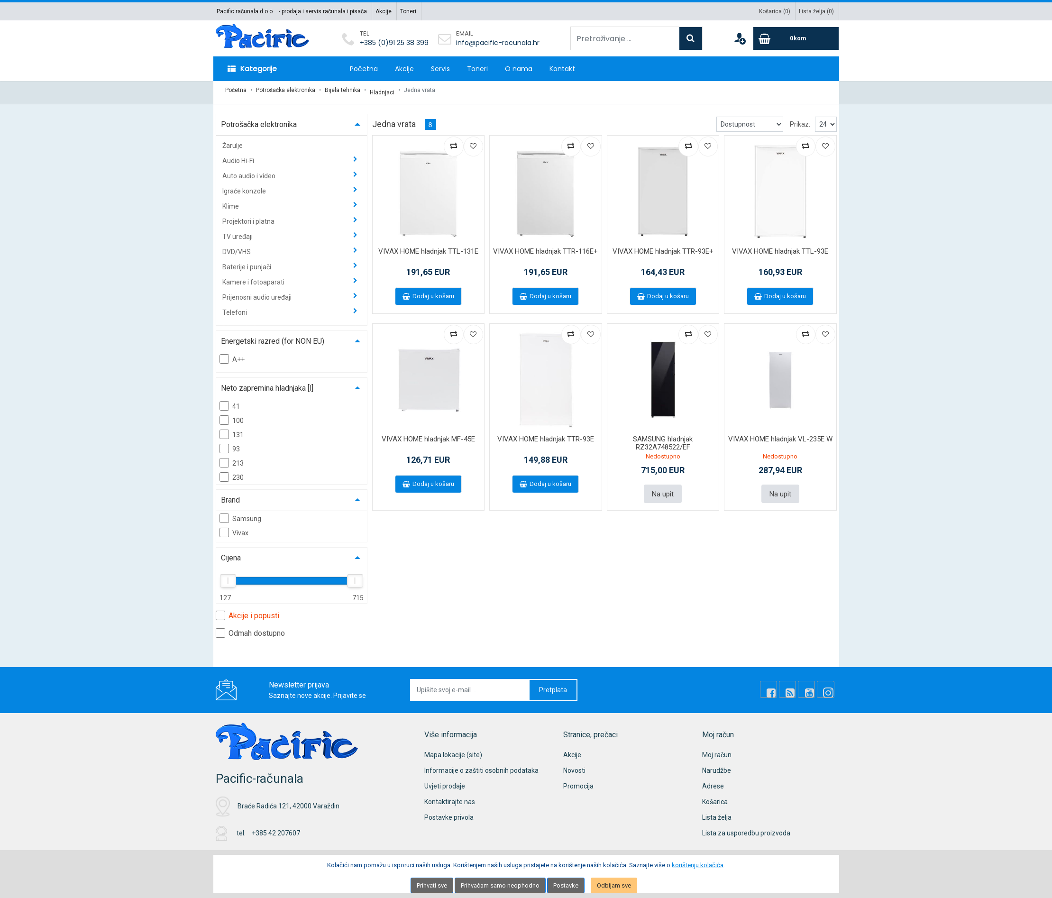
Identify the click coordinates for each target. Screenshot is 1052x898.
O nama (518, 68)
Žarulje (232, 141)
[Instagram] (827, 685)
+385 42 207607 (276, 829)
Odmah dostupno (250, 628)
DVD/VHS (237, 247)
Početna (364, 68)
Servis (440, 68)
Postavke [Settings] (565, 885)
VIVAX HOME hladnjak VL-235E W (780, 435)
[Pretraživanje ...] (625, 38)
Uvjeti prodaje (444, 781)
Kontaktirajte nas (449, 797)
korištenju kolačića (697, 865)
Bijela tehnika (342, 90)
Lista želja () (816, 11)
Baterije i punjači (247, 262)
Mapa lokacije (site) (453, 750)
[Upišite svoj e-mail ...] (470, 685)
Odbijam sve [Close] (614, 885)
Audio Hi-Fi (239, 156)
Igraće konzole (244, 186)
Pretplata (553, 685)
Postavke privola (449, 812)
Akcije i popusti (247, 610)
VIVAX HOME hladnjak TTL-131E (428, 246)
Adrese (713, 781)
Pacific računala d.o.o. (245, 11)
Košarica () (774, 11)
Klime (231, 201)
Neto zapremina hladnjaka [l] (267, 383)
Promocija (578, 781)
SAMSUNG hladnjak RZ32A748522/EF (663, 439)
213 (232, 458)
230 (232, 472)
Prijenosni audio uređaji (257, 292)
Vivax (234, 527)
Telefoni (235, 308)
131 (232, 429)
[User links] (739, 38)
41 (230, 401)
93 (230, 444)
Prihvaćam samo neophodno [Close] (500, 885)
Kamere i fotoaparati (254, 277)
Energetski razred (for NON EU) (272, 336)
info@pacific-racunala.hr (498, 42)
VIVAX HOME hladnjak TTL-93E (780, 246)
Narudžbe (716, 766)
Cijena (231, 553)
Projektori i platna (249, 216)
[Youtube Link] (811, 685)
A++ (232, 354)
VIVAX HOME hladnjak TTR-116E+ (545, 246)
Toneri (408, 11)
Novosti (574, 766)
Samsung (240, 513)
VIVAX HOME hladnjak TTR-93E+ (663, 246)
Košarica (715, 797)
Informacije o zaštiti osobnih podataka (481, 766)
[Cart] (796, 38)
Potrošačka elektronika (285, 90)
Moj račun (717, 750)
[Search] (690, 38)
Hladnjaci (382, 90)
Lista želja (717, 812)
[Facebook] (779, 685)
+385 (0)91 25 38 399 (394, 42)
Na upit (663, 489)
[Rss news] (795, 685)
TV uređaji (238, 232)
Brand (230, 495)
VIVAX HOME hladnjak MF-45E (428, 435)
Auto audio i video (249, 171)
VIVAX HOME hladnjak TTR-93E (545, 435)
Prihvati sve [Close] (432, 885)
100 (232, 415)
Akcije (383, 11)
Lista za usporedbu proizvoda (746, 828)
